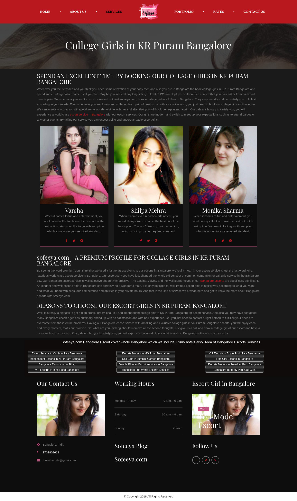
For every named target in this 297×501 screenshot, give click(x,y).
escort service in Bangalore (87, 114)
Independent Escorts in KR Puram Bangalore (57, 358)
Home (45, 12)
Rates (218, 12)
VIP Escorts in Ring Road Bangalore (57, 369)
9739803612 (51, 452)
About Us (78, 12)
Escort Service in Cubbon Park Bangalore (57, 353)
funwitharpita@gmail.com (59, 460)
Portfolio (184, 12)
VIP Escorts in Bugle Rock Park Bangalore (235, 353)
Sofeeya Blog (131, 446)
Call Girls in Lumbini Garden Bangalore (146, 358)
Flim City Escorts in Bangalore (234, 358)
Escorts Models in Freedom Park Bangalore (234, 364)
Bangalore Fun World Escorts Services (145, 369)
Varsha (74, 210)
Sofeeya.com (131, 459)
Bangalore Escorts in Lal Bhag (57, 364)
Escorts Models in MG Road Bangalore (146, 353)
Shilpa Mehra (148, 210)
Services (114, 12)
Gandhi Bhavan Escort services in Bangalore (146, 364)
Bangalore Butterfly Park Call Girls (234, 369)
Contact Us (254, 12)
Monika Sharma (223, 210)
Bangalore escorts (212, 280)
